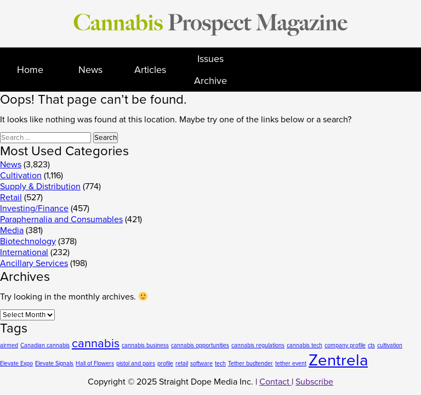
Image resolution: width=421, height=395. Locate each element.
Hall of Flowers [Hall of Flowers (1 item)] (95, 363)
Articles (150, 70)
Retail (11, 197)
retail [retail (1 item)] (181, 363)
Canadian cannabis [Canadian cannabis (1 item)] (45, 345)
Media (12, 230)
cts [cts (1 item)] (371, 345)
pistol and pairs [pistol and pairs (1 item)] (135, 363)
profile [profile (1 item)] (165, 363)
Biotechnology (28, 241)
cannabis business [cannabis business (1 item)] (145, 345)
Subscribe (314, 381)
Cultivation (21, 175)
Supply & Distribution (40, 186)
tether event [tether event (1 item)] (290, 363)
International (24, 252)
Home (30, 70)
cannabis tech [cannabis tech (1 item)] (304, 345)
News (90, 70)
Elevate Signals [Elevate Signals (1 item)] (54, 363)
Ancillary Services (34, 263)
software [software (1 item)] (201, 363)
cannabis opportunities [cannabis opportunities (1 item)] (200, 345)
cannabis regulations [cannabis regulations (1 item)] (258, 345)
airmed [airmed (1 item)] (9, 345)
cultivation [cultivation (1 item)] (389, 345)
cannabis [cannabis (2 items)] (96, 343)
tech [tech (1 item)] (220, 363)
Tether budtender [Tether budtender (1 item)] (250, 363)
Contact (275, 381)
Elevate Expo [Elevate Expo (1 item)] (16, 363)
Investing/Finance (34, 208)
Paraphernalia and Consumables (61, 219)
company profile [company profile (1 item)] (345, 345)
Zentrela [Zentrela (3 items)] (338, 360)
